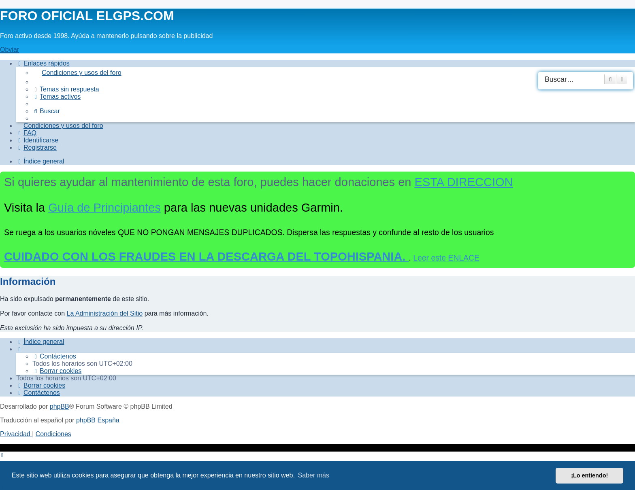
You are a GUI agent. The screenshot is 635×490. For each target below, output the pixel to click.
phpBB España (97, 420)
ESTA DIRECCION (464, 182)
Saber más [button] (313, 475)
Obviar (9, 49)
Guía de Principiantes (104, 207)
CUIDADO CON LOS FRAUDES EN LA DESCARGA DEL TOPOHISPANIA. (206, 256)
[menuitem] (333, 72)
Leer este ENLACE (446, 257)
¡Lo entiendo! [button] (589, 475)
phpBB (59, 406)
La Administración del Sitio (105, 313)
